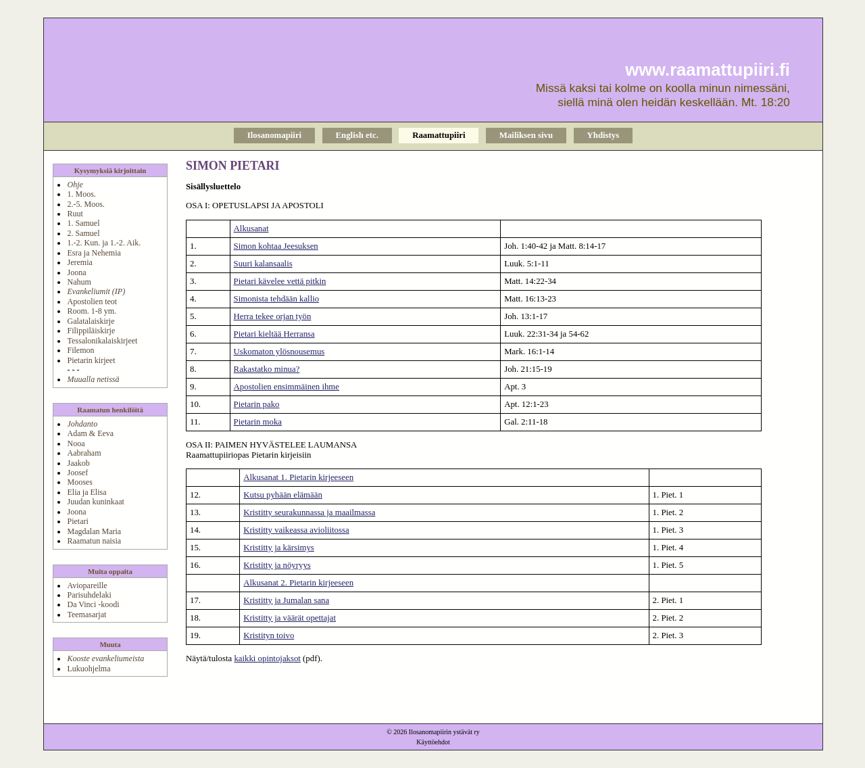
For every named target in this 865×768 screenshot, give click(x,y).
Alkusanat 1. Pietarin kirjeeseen (298, 477)
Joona (76, 272)
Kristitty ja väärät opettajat (289, 618)
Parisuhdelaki (89, 595)
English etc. (357, 135)
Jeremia (79, 262)
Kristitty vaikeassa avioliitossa (296, 530)
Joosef (77, 472)
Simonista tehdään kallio (277, 299)
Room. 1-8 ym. (91, 311)
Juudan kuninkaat (95, 501)
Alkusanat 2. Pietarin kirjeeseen (298, 582)
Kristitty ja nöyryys (277, 565)
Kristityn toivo (268, 635)
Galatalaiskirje (90, 321)
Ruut (74, 213)
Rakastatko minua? (267, 369)
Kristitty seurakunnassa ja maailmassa (309, 512)
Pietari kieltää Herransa (274, 334)
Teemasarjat (86, 614)
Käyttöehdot (432, 742)
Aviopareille (87, 585)
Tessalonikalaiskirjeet (102, 340)
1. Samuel (83, 223)
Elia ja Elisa (86, 492)
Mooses (79, 482)
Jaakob (78, 463)
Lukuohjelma (88, 668)
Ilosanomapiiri (274, 135)
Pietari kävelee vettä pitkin (280, 281)
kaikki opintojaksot (267, 658)
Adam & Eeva (90, 433)
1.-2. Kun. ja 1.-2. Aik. (104, 242)
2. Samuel (83, 233)
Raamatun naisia (94, 541)
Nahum (79, 282)
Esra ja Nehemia (93, 253)
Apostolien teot (92, 301)
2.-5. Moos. (85, 204)
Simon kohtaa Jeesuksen (276, 246)
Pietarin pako (257, 404)
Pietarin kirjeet (91, 360)
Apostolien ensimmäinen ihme (286, 386)
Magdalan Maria (94, 531)
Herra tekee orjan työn (273, 316)
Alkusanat (251, 228)
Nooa (75, 443)
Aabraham (84, 453)
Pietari (77, 521)
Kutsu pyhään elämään (282, 495)
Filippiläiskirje (91, 330)
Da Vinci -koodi (93, 604)
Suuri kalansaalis (263, 263)
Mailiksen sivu (526, 135)
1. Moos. (81, 194)
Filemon (80, 350)
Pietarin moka (258, 422)
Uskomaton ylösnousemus (279, 351)
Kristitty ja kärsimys (278, 547)
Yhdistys (603, 135)
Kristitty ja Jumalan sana (286, 600)
